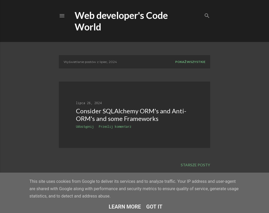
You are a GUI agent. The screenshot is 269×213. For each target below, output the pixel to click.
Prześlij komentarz (115, 126)
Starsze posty (195, 165)
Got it (154, 207)
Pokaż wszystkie (190, 62)
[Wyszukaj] (207, 14)
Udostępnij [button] (85, 126)
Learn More (125, 207)
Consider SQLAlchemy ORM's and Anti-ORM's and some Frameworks (131, 114)
